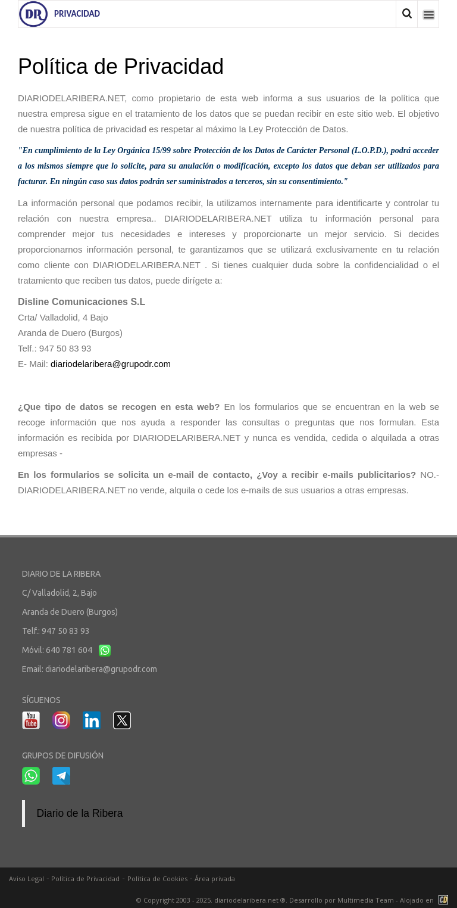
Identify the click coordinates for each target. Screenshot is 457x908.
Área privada (215, 878)
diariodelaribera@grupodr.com (111, 364)
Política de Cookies (157, 878)
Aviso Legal (26, 878)
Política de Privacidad (85, 878)
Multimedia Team (365, 899)
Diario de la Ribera (80, 813)
